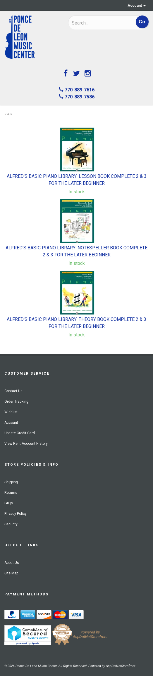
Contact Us (13, 391)
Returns (10, 493)
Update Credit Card (19, 433)
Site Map (11, 573)
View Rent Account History (26, 444)
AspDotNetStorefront (120, 666)
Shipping (11, 482)
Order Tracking (16, 401)
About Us (11, 563)
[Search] (96, 22)
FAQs (8, 503)
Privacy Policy (15, 514)
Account (137, 6)
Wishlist (11, 412)
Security (11, 524)
